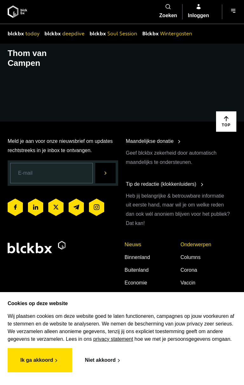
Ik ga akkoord (39, 360)
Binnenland (137, 257)
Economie (136, 282)
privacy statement (113, 339)
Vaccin (187, 282)
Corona (188, 270)
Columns (190, 257)
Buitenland (137, 270)
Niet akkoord (103, 360)
